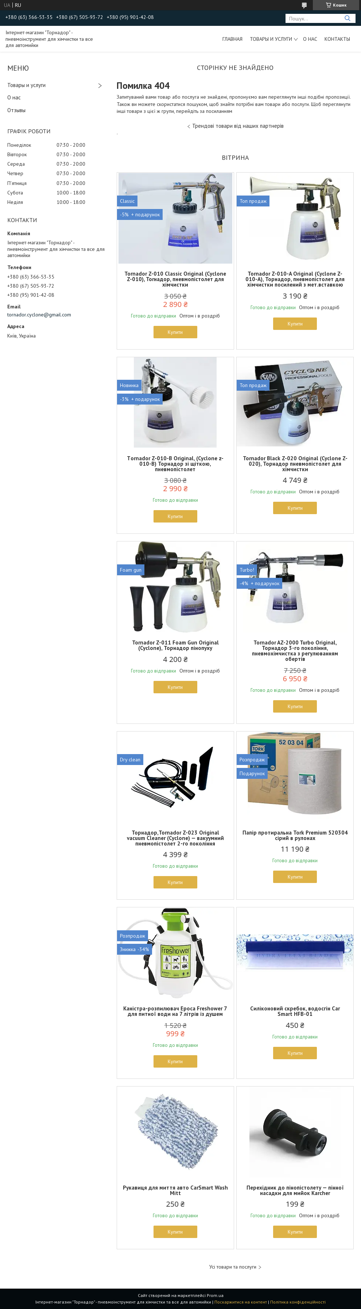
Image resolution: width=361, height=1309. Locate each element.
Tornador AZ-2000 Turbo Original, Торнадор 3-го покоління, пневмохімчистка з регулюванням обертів (295, 651)
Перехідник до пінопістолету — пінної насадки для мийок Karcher (295, 1190)
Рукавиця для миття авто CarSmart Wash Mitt (175, 1190)
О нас (310, 39)
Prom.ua (215, 1295)
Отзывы (16, 110)
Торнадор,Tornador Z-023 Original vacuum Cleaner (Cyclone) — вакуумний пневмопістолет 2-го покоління (175, 838)
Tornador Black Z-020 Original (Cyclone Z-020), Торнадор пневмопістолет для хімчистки (295, 464)
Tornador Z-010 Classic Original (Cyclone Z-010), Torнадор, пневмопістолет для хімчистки (175, 279)
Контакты (337, 39)
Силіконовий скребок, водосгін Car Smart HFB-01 (295, 1011)
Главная (232, 39)
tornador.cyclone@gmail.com (39, 314)
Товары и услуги (271, 39)
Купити (175, 332)
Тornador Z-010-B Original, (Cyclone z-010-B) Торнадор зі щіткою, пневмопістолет (175, 464)
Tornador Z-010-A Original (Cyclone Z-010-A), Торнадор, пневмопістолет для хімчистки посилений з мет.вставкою (295, 279)
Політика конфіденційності (298, 1302)
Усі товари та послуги (232, 1267)
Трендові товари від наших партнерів (238, 125)
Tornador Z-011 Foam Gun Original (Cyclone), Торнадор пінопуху (175, 645)
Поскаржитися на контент (240, 1302)
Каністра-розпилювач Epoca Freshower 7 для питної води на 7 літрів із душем (175, 1011)
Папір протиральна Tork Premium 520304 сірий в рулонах (295, 835)
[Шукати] (347, 18)
